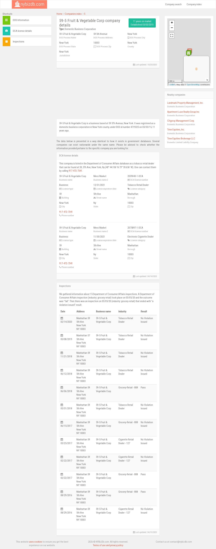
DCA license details (22, 30)
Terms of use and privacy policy (108, 545)
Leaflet (172, 85)
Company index (194, 4)
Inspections (18, 41)
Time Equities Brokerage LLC (181, 138)
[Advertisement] (27, 99)
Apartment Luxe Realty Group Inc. (183, 111)
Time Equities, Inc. (176, 129)
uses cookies (35, 541)
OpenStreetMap (193, 85)
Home (59, 13)
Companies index (73, 13)
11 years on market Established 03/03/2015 (142, 23)
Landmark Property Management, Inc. (185, 102)
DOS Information (21, 20)
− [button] (172, 28)
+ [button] (172, 23)
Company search (173, 4)
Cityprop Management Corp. (181, 120)
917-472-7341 (75, 170)
